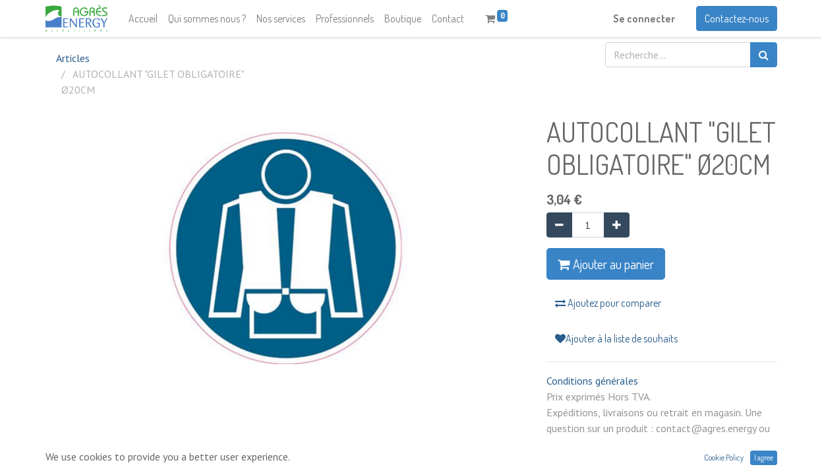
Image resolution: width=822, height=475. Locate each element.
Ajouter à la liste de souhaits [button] (616, 338)
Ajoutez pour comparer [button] (608, 302)
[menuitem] (143, 18)
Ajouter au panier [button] (606, 263)
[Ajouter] (617, 225)
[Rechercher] (763, 54)
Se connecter (644, 18)
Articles (73, 58)
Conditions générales (592, 380)
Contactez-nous (737, 18)
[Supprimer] (559, 225)
